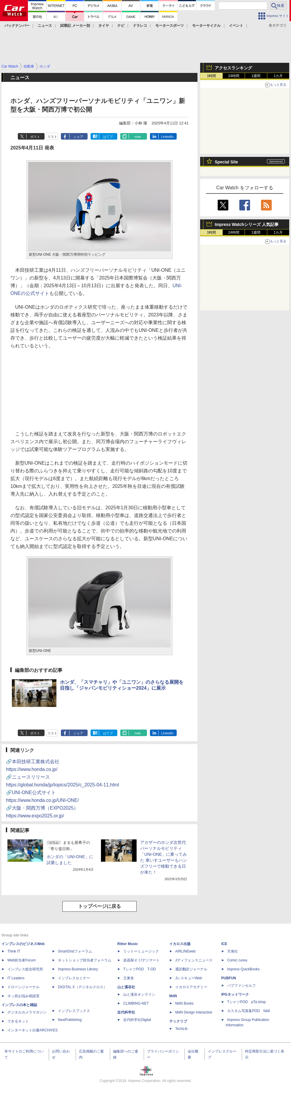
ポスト (35, 136)
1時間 (211, 76)
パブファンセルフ (241, 985)
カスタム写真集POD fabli (248, 1011)
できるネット (18, 1021)
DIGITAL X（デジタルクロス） (82, 987)
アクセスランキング (233, 67)
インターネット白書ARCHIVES (32, 1030)
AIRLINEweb (185, 951)
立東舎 (128, 978)
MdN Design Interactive (193, 1012)
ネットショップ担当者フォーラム (84, 960)
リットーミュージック (141, 951)
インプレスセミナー (74, 978)
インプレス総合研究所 (25, 969)
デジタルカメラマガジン (27, 1012)
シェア (78, 136)
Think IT (13, 951)
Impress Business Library (78, 969)
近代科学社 (126, 1012)
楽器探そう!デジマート (141, 960)
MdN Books (184, 1003)
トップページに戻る (99, 906)
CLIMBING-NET (136, 1003)
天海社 (232, 951)
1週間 (256, 76)
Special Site (226, 162)
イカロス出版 (180, 944)
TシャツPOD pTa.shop (246, 1002)
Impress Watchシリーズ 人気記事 (247, 224)
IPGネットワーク (235, 994)
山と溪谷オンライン (139, 994)
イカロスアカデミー (191, 987)
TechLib (181, 1029)
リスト (52, 136)
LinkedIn (167, 136)
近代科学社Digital (137, 1020)
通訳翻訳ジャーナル (191, 969)
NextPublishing (70, 1020)
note (138, 136)
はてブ (108, 136)
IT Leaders (15, 978)
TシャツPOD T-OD (139, 969)
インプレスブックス (74, 1011)
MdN (173, 996)
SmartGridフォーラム (75, 951)
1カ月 (278, 76)
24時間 (233, 76)
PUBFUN (228, 978)
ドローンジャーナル (23, 987)
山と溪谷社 (126, 987)
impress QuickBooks (243, 969)
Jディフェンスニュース (194, 960)
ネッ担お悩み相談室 (23, 996)
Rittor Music (127, 944)
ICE (224, 944)
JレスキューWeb (188, 978)
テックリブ (178, 1021)
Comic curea (237, 960)
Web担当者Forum (21, 960)
